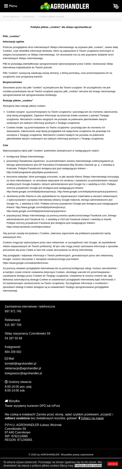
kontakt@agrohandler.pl (20, 363)
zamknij (112, 463)
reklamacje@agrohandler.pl (23, 368)
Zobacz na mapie (91, 418)
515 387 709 (13, 325)
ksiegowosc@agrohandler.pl (23, 373)
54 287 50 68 (13, 338)
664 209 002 (13, 351)
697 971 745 (13, 311)
